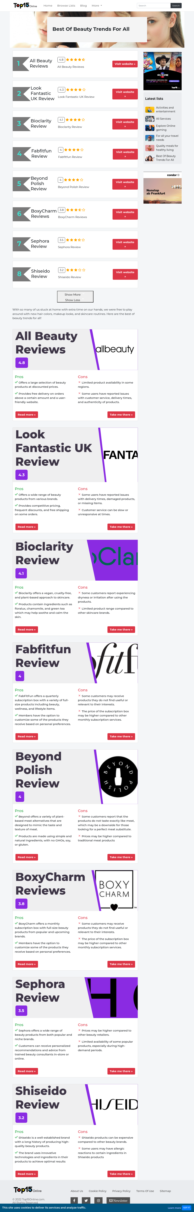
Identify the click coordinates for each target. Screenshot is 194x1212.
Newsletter (118, 1200)
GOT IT (186, 1208)
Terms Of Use (145, 1191)
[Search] (154, 5)
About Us (77, 1191)
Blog (83, 5)
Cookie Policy (97, 1191)
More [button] (96, 5)
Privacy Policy (121, 1191)
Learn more (174, 1208)
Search (176, 5)
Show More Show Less (75, 296)
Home (47, 5)
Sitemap (165, 1191)
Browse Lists (66, 5)
